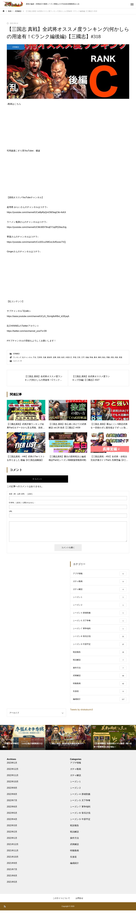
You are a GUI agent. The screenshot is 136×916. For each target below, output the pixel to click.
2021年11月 (12, 856)
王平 (83, 357)
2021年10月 (12, 862)
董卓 (95, 357)
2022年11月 (12, 781)
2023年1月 (12, 768)
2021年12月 (12, 850)
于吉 (34, 357)
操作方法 (74, 843)
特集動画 (74, 856)
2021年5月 (12, 887)
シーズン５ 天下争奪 (80, 806)
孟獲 (54, 357)
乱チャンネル (27, 357)
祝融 (87, 357)
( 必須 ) (20, 494)
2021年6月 (12, 881)
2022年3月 (12, 831)
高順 (116, 357)
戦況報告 (74, 831)
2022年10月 (12, 787)
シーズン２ (75, 793)
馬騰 (108, 357)
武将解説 (15, 47)
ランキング (17, 357)
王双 (78, 357)
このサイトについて (61, 904)
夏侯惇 (49, 357)
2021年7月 (12, 875)
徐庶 (63, 357)
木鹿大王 (68, 357)
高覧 (112, 357)
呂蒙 (44, 357)
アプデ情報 (75, 768)
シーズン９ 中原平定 (80, 825)
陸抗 (103, 357)
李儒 (74, 357)
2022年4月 (12, 825)
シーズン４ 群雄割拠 (80, 800)
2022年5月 (12, 818)
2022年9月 (12, 793)
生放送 (73, 862)
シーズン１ (75, 787)
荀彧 (91, 357)
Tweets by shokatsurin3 (81, 715)
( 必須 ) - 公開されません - (22, 502)
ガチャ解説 (75, 781)
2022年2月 (12, 837)
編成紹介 (74, 868)
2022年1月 (12, 843)
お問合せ (79, 904)
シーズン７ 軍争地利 (80, 812)
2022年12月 (12, 774)
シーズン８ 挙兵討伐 (80, 818)
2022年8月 (12, 800)
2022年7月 (12, 806)
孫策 (58, 357)
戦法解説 (74, 837)
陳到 (99, 357)
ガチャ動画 (75, 774)
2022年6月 (12, 812)
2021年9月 (12, 868)
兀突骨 (39, 357)
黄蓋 (120, 357)
